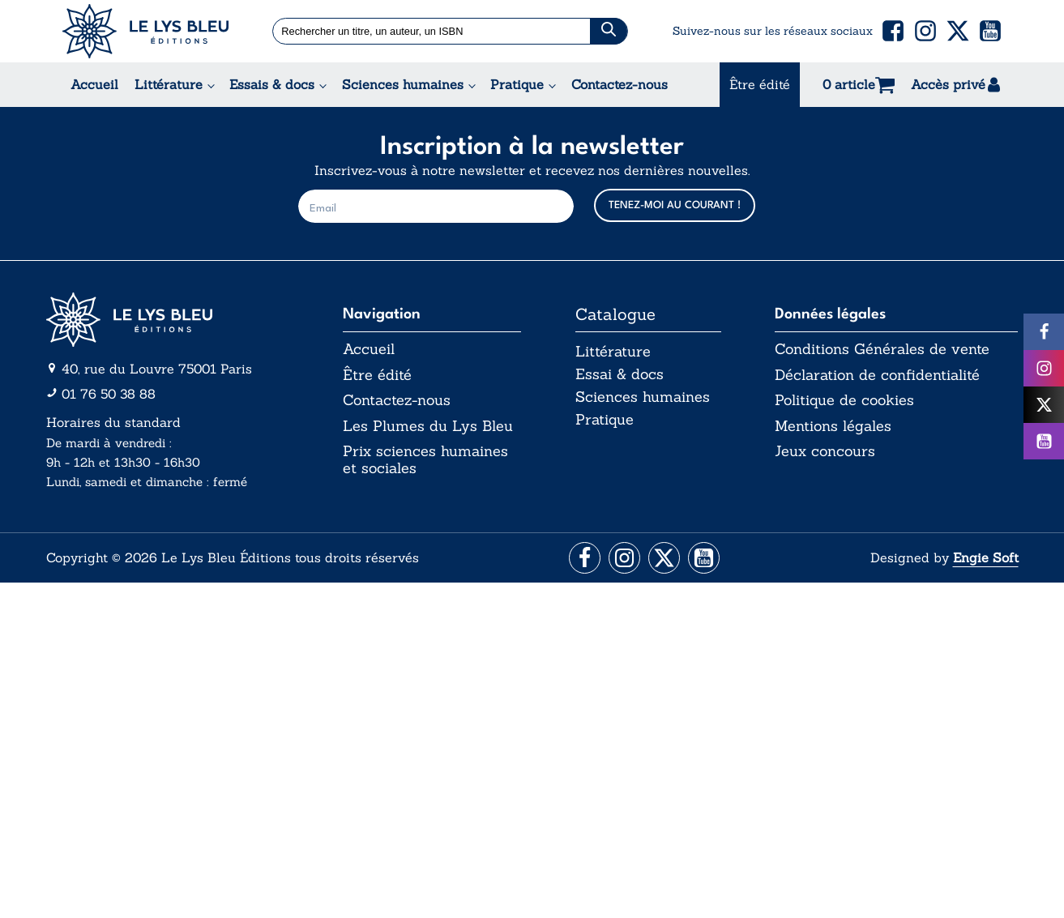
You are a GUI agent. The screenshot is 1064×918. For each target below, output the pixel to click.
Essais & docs (271, 84)
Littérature (169, 84)
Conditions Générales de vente (882, 349)
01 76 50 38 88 (109, 394)
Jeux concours (825, 452)
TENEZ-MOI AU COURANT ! (675, 205)
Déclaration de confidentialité (877, 375)
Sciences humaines (403, 84)
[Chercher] (608, 31)
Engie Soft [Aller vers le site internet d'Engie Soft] (986, 558)
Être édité (759, 84)
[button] (893, 31)
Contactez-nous (619, 84)
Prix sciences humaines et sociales (425, 460)
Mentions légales (833, 426)
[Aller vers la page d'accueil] (167, 319)
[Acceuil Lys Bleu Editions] (145, 31)
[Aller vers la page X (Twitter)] (665, 558)
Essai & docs (619, 374)
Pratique (517, 84)
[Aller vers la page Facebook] (582, 558)
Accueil (94, 84)
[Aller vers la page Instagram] (623, 558)
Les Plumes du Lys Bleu (428, 426)
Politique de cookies (844, 401)
